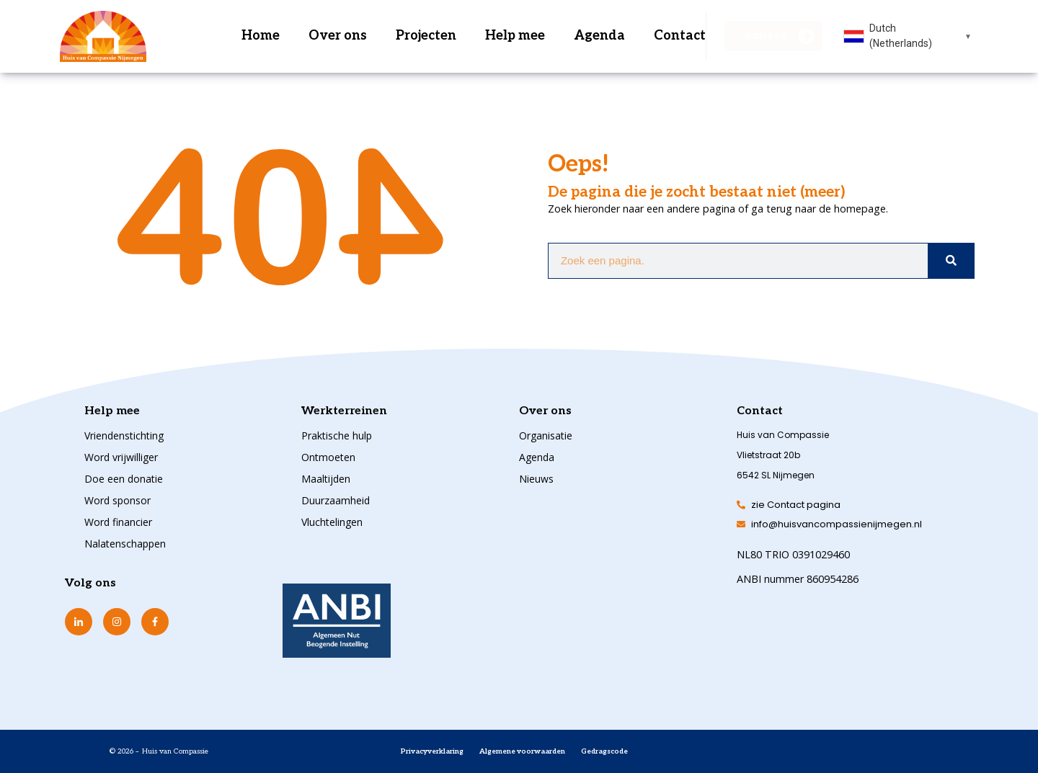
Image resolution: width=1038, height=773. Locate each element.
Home (260, 35)
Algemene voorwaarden (522, 751)
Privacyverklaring (432, 751)
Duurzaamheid (335, 500)
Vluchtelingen (332, 522)
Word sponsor (117, 500)
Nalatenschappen (125, 543)
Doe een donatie (123, 479)
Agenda (599, 35)
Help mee (515, 35)
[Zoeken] (951, 260)
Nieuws (536, 479)
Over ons (338, 35)
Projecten (426, 35)
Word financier (118, 522)
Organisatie (545, 435)
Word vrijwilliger (121, 457)
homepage (860, 208)
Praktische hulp (336, 435)
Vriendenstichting (124, 435)
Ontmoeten (328, 457)
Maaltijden (325, 479)
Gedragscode (604, 751)
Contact (680, 35)
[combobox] (908, 36)
